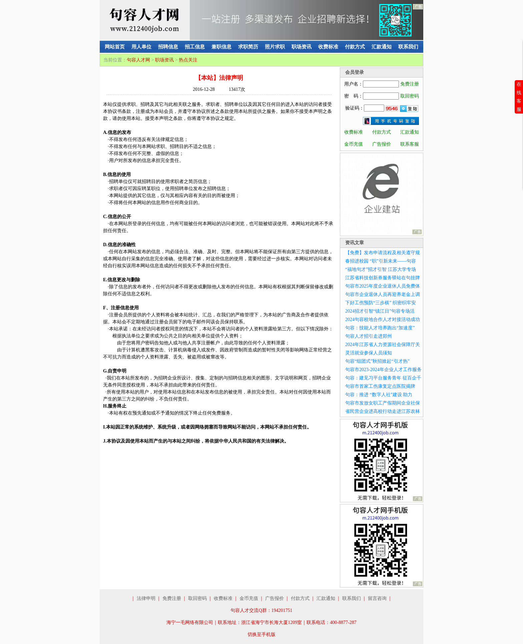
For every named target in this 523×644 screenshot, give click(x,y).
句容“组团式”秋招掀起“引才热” (377, 361)
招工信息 (195, 46)
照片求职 (275, 46)
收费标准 (328, 46)
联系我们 (408, 46)
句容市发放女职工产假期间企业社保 (382, 403)
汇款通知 (382, 46)
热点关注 (188, 59)
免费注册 (409, 84)
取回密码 (409, 96)
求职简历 (248, 46)
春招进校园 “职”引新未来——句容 (380, 261)
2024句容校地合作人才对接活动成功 (382, 319)
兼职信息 (221, 46)
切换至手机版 (261, 634)
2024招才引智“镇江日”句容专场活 (380, 311)
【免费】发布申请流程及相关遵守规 (382, 252)
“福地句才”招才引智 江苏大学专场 (380, 269)
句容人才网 (138, 59)
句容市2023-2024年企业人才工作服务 (383, 369)
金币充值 (353, 144)
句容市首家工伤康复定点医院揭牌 (380, 386)
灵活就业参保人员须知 (368, 352)
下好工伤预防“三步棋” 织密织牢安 (380, 302)
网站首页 (115, 46)
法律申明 (146, 598)
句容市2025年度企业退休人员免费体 (382, 286)
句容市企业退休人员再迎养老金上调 (382, 294)
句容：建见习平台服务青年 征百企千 (383, 377)
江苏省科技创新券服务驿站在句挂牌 (382, 277)
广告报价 (381, 144)
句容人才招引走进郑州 (368, 336)
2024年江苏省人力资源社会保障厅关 (382, 344)
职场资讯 (302, 46)
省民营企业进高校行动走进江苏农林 (382, 411)
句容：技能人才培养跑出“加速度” (380, 327)
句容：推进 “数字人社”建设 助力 (378, 394)
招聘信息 (168, 46)
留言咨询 (377, 598)
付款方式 (355, 46)
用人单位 (141, 46)
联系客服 (409, 144)
